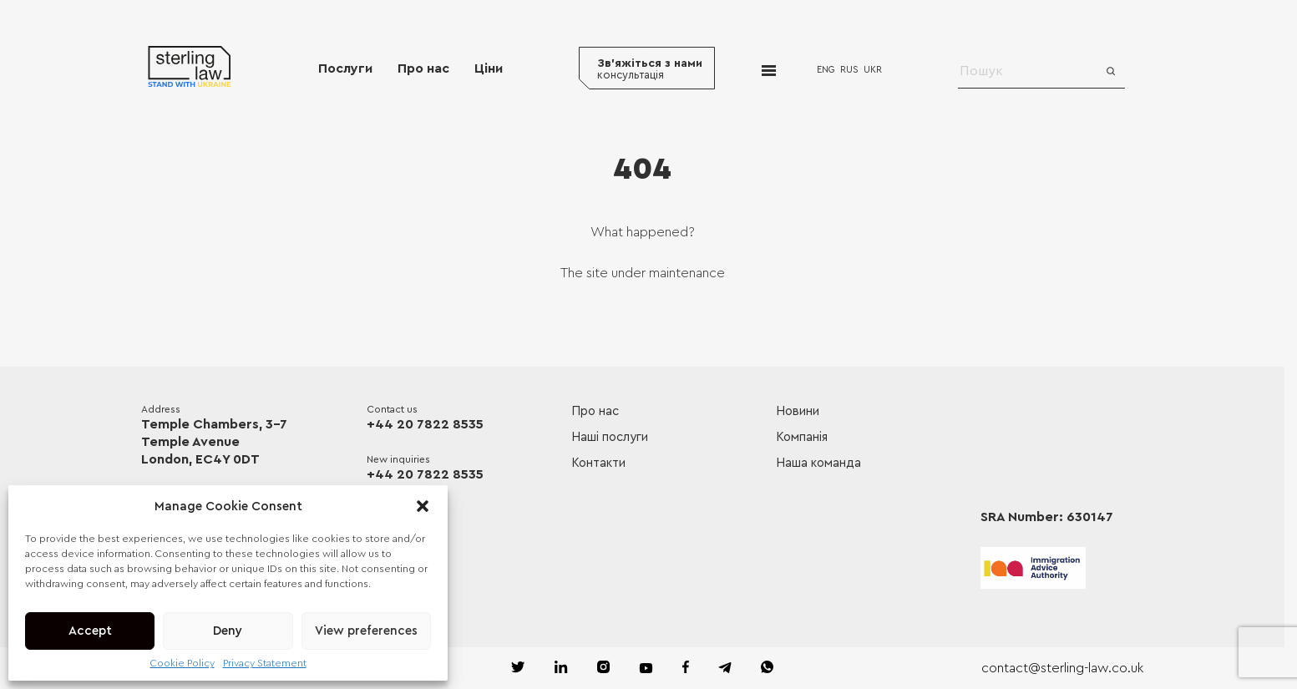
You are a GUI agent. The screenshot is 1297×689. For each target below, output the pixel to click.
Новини (797, 411)
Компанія (802, 437)
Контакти (598, 463)
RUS (849, 69)
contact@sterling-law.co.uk (1062, 668)
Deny (227, 631)
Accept (90, 631)
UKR (873, 69)
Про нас (423, 68)
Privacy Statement (265, 663)
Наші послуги (609, 437)
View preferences (366, 631)
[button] (422, 506)
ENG (826, 69)
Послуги (345, 68)
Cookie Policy (182, 663)
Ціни (488, 68)
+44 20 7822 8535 (425, 424)
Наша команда (818, 463)
